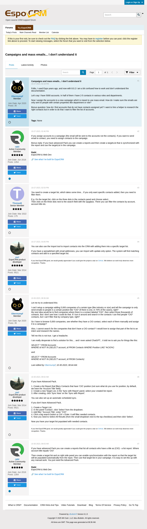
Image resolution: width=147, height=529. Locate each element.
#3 (138, 188)
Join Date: (12, 103)
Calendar (55, 32)
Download (81, 505)
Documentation (31, 505)
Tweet (17, 116)
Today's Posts (11, 32)
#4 (138, 242)
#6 (138, 377)
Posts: (11, 105)
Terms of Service (103, 505)
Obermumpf (50, 365)
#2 (138, 131)
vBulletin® (73, 514)
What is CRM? (14, 505)
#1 (138, 81)
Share (17, 111)
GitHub (100, 260)
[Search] (119, 14)
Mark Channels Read (28, 32)
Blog (91, 505)
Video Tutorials (68, 505)
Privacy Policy (120, 505)
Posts (11, 65)
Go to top (133, 505)
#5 (138, 298)
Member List (44, 32)
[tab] (11, 65)
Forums (9, 27)
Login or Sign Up (134, 2)
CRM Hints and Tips (49, 505)
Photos (44, 65)
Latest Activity (27, 65)
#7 (138, 444)
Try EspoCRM (24, 28)
